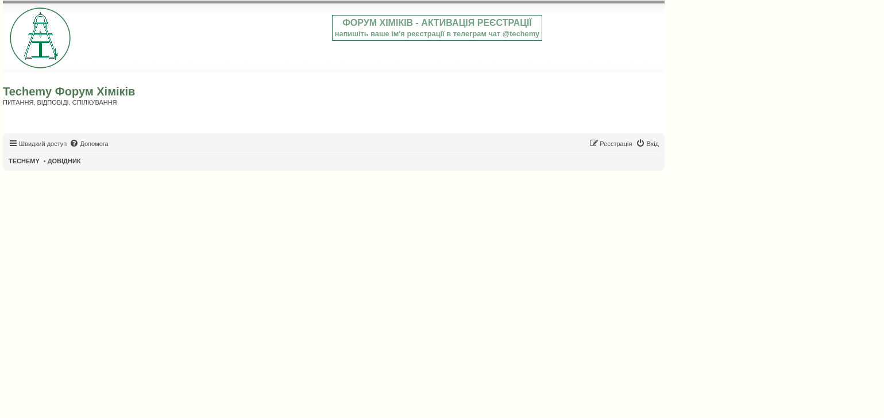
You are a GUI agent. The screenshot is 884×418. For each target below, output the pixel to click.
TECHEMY (24, 161)
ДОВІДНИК (64, 161)
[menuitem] (89, 144)
